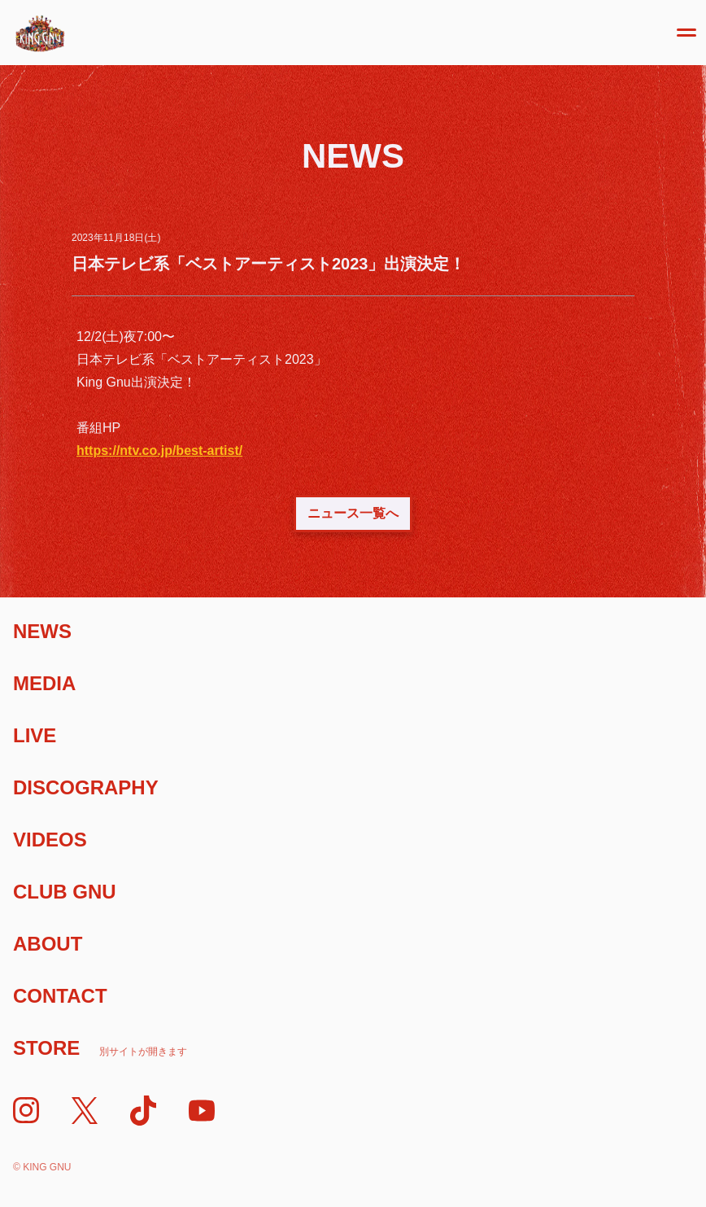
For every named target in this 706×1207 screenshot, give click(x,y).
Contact (60, 996)
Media (44, 683)
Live (34, 735)
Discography (86, 787)
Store (100, 1048)
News (42, 631)
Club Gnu (64, 892)
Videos (50, 840)
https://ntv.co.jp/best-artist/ (159, 450)
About (47, 944)
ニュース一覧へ (353, 513)
